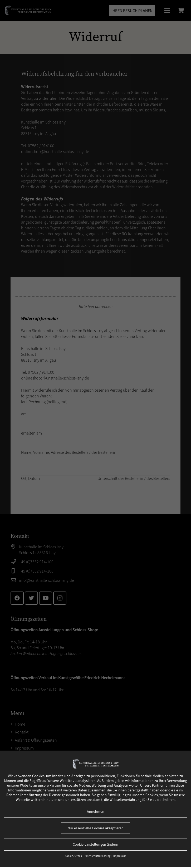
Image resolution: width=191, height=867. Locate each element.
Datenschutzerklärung (98, 856)
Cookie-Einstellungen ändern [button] (95, 844)
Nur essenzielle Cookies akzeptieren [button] (95, 828)
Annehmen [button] (95, 811)
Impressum (119, 856)
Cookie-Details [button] (73, 856)
